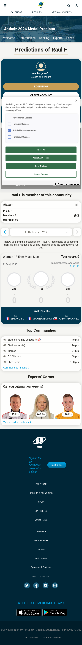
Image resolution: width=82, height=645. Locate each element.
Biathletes (41, 510)
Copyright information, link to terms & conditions (30, 629)
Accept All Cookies (41, 158)
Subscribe (57, 465)
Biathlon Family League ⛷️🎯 (24, 339)
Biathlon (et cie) (16, 345)
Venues (41, 549)
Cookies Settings (51, 637)
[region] (41, 141)
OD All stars (14, 356)
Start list (74, 265)
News (41, 502)
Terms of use (31, 637)
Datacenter (41, 531)
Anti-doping (41, 558)
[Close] (76, 100)
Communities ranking (15, 367)
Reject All (41, 150)
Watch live (41, 519)
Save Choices (41, 166)
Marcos (12, 351)
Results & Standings (41, 493)
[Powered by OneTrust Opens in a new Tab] (66, 183)
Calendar (41, 484)
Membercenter (41, 540)
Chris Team (14, 362)
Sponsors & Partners (41, 567)
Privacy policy (72, 629)
